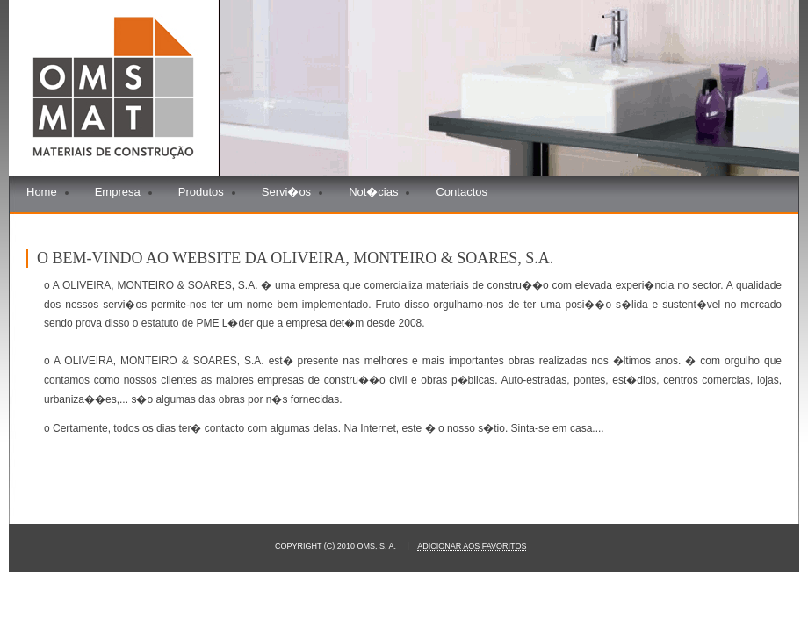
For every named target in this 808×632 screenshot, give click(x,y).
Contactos (461, 191)
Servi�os (286, 191)
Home (41, 191)
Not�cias (373, 191)
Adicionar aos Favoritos (471, 546)
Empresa (118, 191)
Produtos (201, 191)
